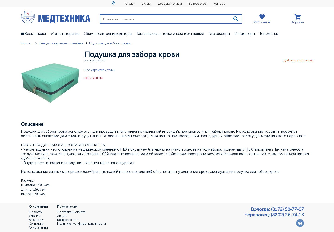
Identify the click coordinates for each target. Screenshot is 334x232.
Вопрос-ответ (198, 3)
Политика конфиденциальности (81, 224)
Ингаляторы (244, 33)
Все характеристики (99, 70)
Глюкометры (219, 33)
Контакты (220, 3)
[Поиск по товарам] (165, 19)
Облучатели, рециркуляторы (108, 33)
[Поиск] (236, 19)
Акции (61, 216)
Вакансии (36, 220)
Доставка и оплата (170, 3)
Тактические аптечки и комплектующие (170, 33)
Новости (35, 212)
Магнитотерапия (65, 33)
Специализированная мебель (61, 43)
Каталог (130, 3)
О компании (38, 227)
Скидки (146, 3)
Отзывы (35, 216)
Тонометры (269, 33)
